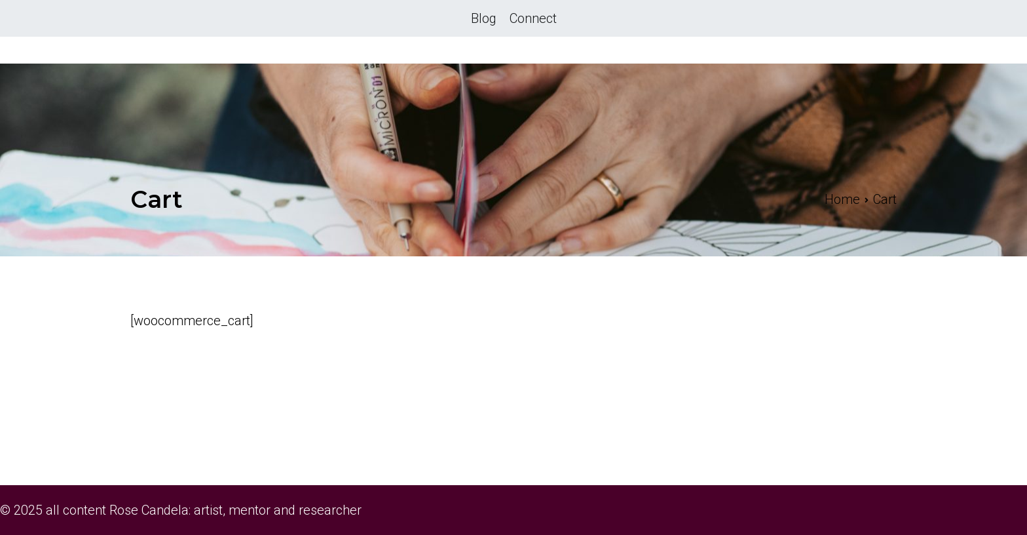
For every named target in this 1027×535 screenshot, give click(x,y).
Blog (483, 18)
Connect (533, 18)
